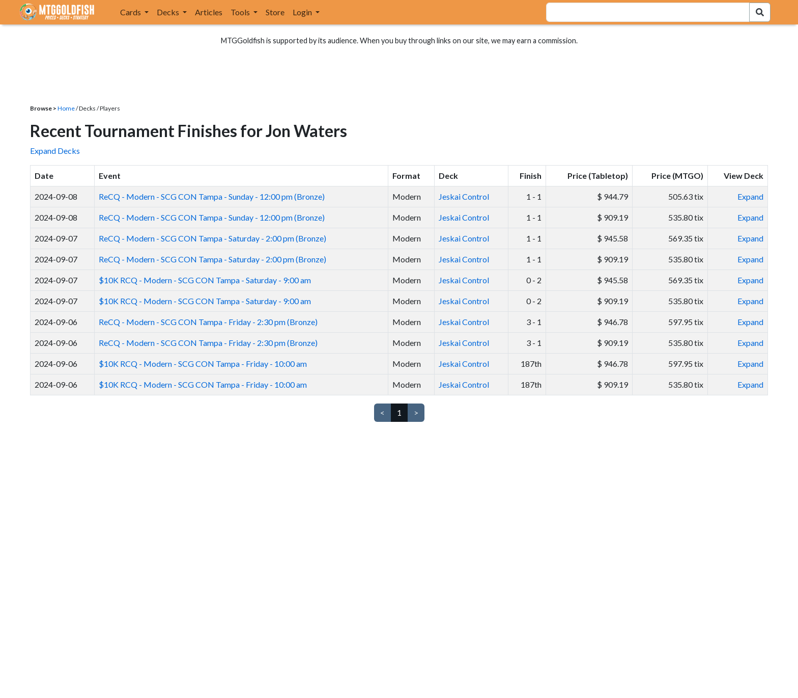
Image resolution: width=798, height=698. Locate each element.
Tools (241, 12)
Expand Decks (55, 150)
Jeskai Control (464, 196)
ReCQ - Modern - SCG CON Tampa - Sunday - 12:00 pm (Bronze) (212, 196)
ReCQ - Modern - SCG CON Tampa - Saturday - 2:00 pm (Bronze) (212, 238)
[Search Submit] (760, 12)
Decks (169, 12)
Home (66, 108)
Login (303, 12)
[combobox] (642, 12)
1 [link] (399, 412)
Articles (208, 12)
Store (275, 12)
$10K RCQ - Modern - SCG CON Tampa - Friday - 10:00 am (203, 363)
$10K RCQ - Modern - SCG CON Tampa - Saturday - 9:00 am (205, 280)
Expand (750, 196)
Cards (131, 12)
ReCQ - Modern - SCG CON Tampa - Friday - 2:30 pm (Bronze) (208, 322)
